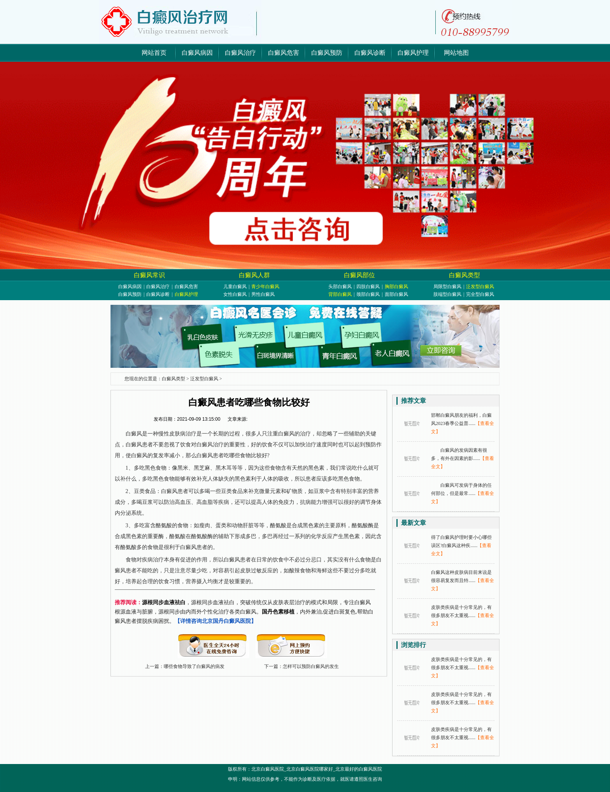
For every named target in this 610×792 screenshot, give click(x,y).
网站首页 (154, 52)
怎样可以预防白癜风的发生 (311, 666)
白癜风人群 (254, 275)
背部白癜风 (340, 294)
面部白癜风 (396, 294)
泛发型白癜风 (480, 286)
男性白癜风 (263, 294)
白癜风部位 (359, 275)
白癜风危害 (283, 52)
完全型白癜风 (480, 294)
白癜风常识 (149, 275)
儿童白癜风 (235, 286)
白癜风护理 (413, 52)
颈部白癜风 (368, 294)
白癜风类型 (464, 275)
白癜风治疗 (240, 52)
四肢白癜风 (368, 286)
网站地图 (456, 52)
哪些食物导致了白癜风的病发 (194, 666)
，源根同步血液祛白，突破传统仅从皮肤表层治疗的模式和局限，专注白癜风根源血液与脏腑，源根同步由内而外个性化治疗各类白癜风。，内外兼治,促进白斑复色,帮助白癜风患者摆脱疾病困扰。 (244, 612)
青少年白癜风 (265, 286)
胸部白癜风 (396, 286)
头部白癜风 (340, 286)
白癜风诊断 (370, 52)
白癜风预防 (326, 52)
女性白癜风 (235, 294)
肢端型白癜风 (447, 294)
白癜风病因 (197, 52)
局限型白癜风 (447, 286)
